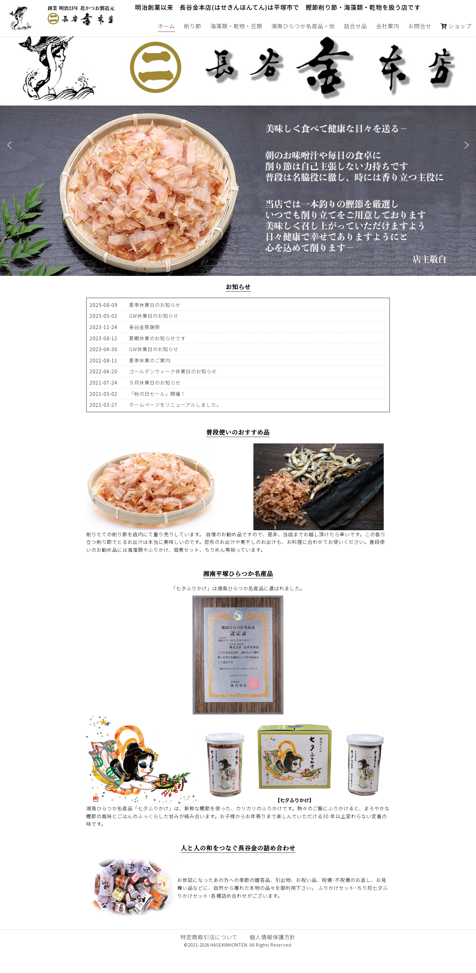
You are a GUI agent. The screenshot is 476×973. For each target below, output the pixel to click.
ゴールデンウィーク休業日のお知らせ (173, 393)
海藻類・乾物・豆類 (236, 26)
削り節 (192, 26)
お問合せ (419, 26)
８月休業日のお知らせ (155, 404)
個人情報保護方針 (273, 959)
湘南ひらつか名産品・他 (303, 26)
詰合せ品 (355, 26)
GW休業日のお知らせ (153, 337)
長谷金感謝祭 (144, 348)
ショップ (455, 26)
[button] (9, 167)
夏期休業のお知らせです (157, 360)
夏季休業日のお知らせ (155, 326)
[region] (238, 167)
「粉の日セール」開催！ (157, 415)
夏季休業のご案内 (149, 382)
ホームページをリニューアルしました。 (175, 426)
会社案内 (387, 26)
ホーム (166, 26)
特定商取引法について (209, 959)
